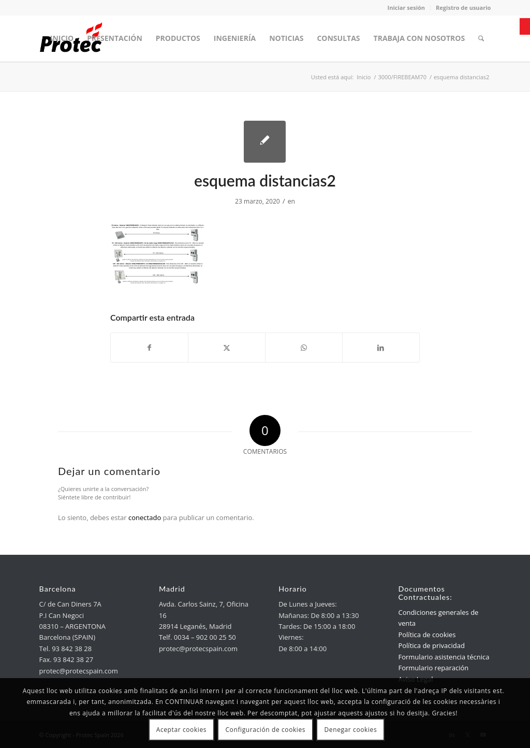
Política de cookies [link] (426, 634)
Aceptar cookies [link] (181, 729)
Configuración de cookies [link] (265, 729)
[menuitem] (61, 38)
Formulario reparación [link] (433, 667)
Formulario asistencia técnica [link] (443, 656)
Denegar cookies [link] (351, 729)
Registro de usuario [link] (463, 7)
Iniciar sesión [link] (406, 7)
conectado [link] (144, 517)
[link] (525, 26)
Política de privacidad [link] (431, 645)
